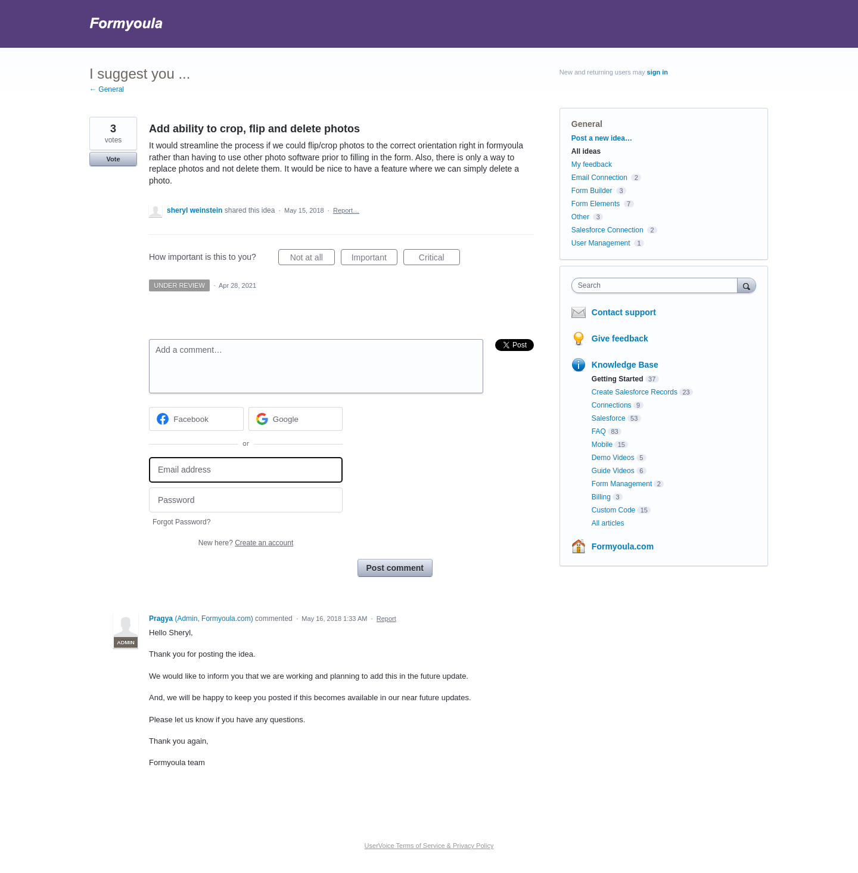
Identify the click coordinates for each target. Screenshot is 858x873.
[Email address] (246, 470)
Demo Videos (613, 457)
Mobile (602, 444)
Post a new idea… (601, 138)
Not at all (312, 259)
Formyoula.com (623, 546)
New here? (245, 543)
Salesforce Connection (607, 230)
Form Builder (592, 191)
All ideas (586, 151)
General (586, 124)
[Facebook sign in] (196, 419)
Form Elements (595, 204)
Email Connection (599, 177)
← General (106, 89)
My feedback (591, 164)
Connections (612, 405)
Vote (113, 159)
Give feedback (620, 338)
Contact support (624, 312)
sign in (657, 72)
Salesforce (609, 418)
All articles (608, 523)
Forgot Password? (181, 522)
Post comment (395, 568)
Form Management (622, 484)
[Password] (246, 500)
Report (386, 618)
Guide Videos (613, 471)
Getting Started (618, 379)
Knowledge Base (625, 364)
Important (374, 259)
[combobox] (657, 285)
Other (580, 217)
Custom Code (613, 510)
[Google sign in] (295, 419)
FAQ (599, 431)
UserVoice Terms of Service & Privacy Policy (429, 845)
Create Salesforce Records (634, 392)
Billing (601, 497)
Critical (439, 259)
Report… (346, 210)
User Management (600, 243)
